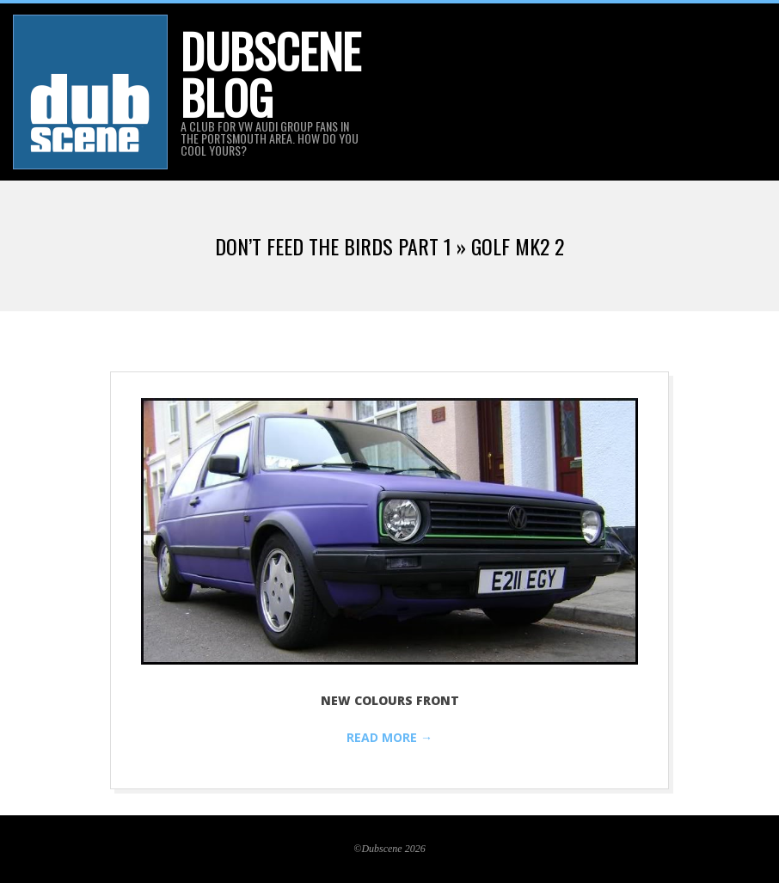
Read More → (389, 737)
